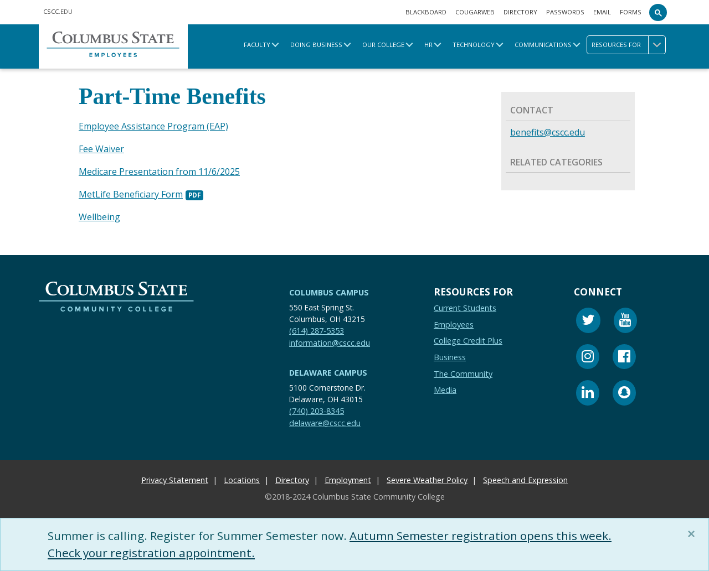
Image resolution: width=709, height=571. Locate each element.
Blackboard (425, 12)
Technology (474, 44)
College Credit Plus (468, 338)
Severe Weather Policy (427, 478)
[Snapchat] (624, 392)
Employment (348, 478)
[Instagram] (588, 355)
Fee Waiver (101, 148)
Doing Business (316, 44)
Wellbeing (99, 215)
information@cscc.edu (329, 340)
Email (602, 12)
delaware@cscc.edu (325, 420)
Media (445, 387)
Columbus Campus (329, 289)
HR (428, 44)
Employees (454, 321)
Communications (543, 44)
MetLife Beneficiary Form (131, 192)
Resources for (628, 45)
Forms (630, 12)
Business (450, 354)
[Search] (658, 12)
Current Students (465, 305)
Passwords (565, 12)
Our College (383, 44)
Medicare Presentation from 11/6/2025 (159, 170)
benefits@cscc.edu (547, 132)
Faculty (257, 44)
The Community (463, 371)
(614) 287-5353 (316, 328)
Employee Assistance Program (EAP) (153, 126)
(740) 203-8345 (316, 408)
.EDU (58, 11)
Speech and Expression (525, 478)
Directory (520, 12)
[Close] (693, 533)
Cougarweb (475, 12)
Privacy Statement (174, 478)
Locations (242, 478)
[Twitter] (588, 319)
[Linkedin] (588, 392)
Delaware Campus (328, 370)
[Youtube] (625, 319)
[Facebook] (624, 355)
